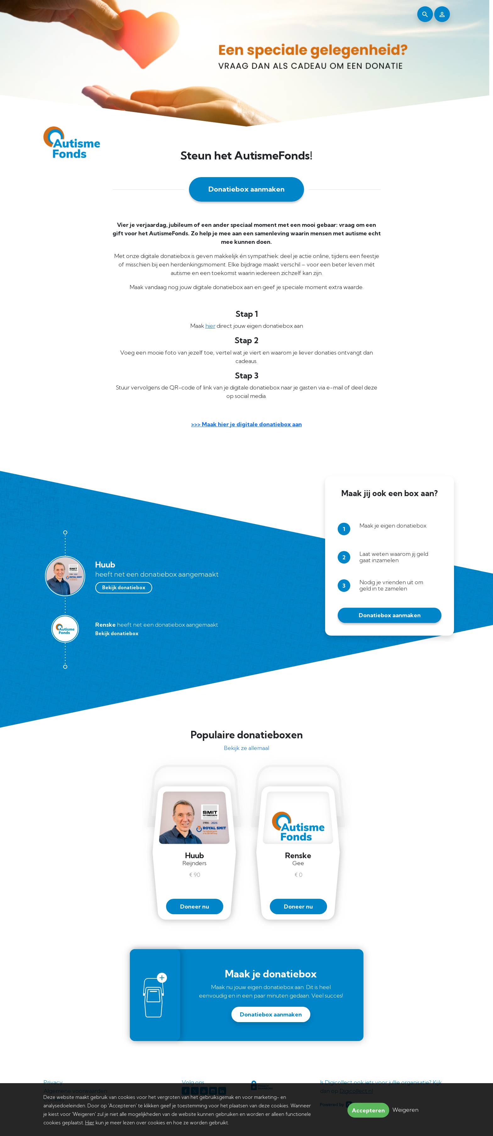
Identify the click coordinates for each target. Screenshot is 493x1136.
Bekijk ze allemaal (246, 748)
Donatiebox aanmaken (246, 189)
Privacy (53, 1082)
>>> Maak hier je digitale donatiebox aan (246, 424)
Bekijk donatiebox (123, 587)
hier (210, 325)
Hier (89, 1123)
